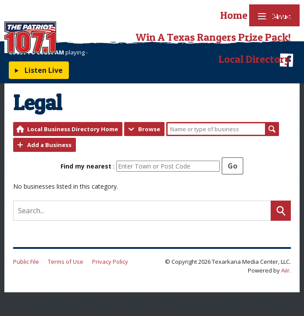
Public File (26, 262)
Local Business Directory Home (72, 129)
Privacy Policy (110, 262)
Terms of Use (65, 262)
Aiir (285, 270)
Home (233, 15)
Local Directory (254, 59)
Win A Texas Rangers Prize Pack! (213, 37)
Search (272, 129)
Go (232, 166)
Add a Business (49, 145)
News (278, 15)
